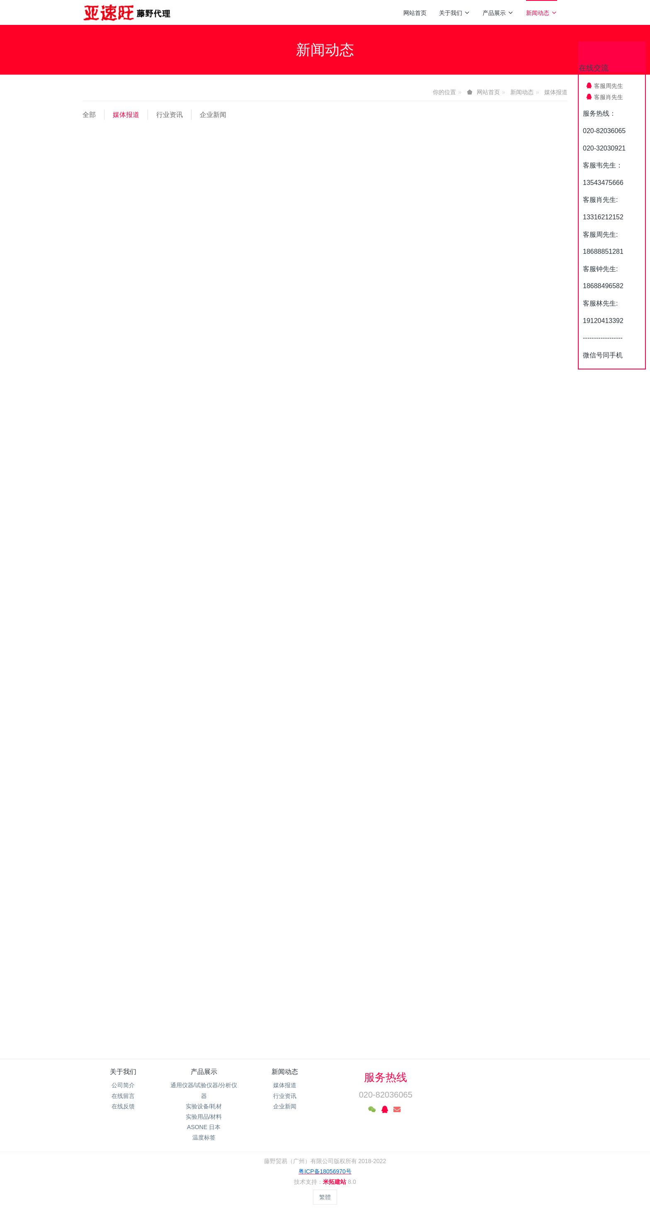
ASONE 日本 (204, 1127)
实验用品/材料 (204, 1116)
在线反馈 (123, 1106)
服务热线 (385, 1077)
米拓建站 (335, 1181)
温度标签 (204, 1137)
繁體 (325, 1197)
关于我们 (454, 13)
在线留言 (123, 1096)
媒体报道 (556, 92)
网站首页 (415, 13)
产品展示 (498, 13)
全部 (89, 114)
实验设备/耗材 (204, 1106)
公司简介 (123, 1085)
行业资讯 (169, 114)
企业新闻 (213, 114)
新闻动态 (541, 13)
